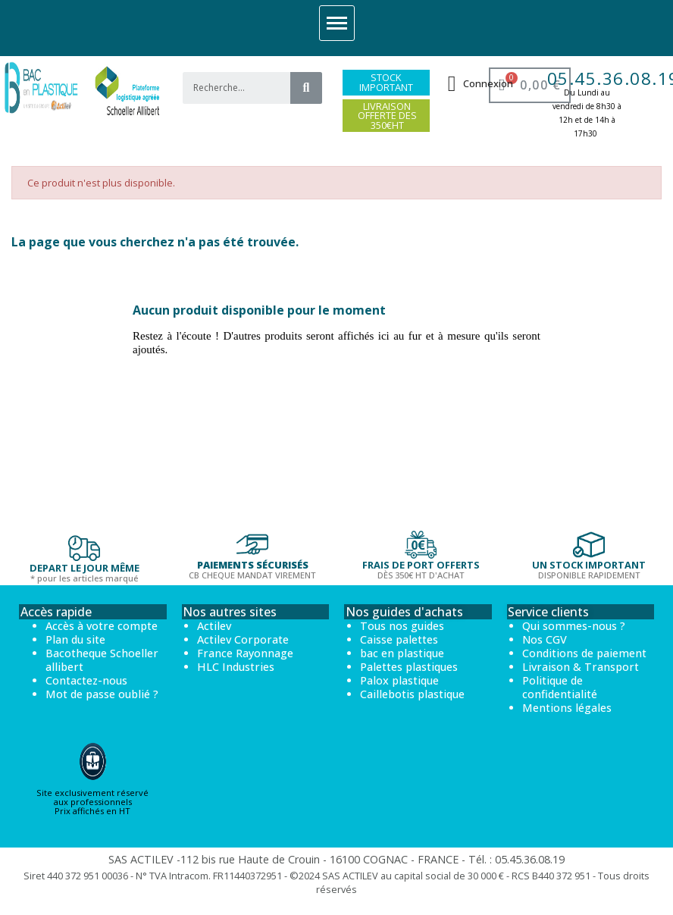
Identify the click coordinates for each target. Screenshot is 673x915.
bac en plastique (402, 653)
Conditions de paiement (584, 653)
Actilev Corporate (243, 639)
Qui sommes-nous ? (573, 626)
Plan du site (75, 639)
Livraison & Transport (580, 667)
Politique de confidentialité (559, 687)
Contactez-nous (86, 680)
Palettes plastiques (409, 667)
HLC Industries (235, 667)
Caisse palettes (399, 639)
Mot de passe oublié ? (101, 694)
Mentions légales (567, 707)
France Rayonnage (245, 653)
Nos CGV (544, 639)
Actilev (214, 626)
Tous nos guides (402, 626)
